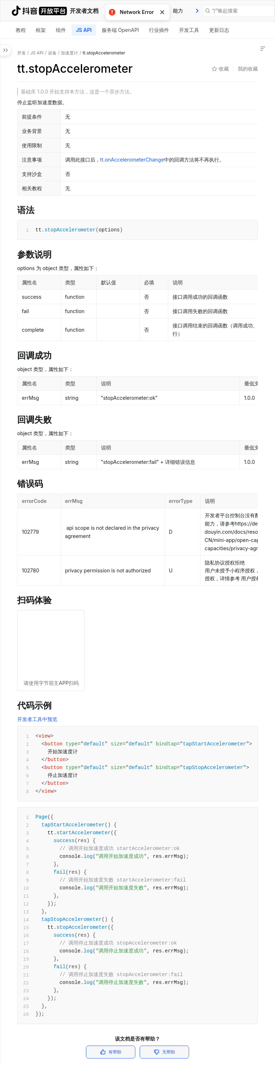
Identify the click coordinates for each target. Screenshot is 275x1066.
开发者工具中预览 (37, 719)
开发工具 (189, 30)
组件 (61, 30)
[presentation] (197, 10)
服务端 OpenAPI (120, 30)
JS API (84, 30)
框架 (41, 30)
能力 (178, 11)
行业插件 (159, 30)
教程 (21, 30)
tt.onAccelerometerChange (132, 160)
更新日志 (219, 30)
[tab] (178, 11)
